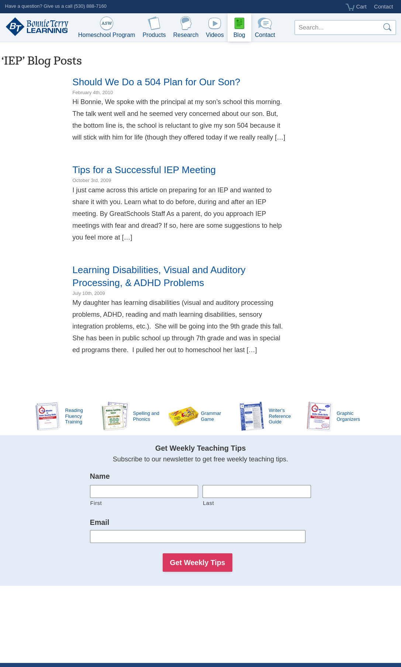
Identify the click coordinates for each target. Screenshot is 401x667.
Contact (383, 6)
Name (100, 476)
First (96, 503)
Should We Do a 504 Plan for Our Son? (156, 81)
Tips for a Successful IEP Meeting (144, 169)
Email (100, 522)
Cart (356, 7)
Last (208, 503)
